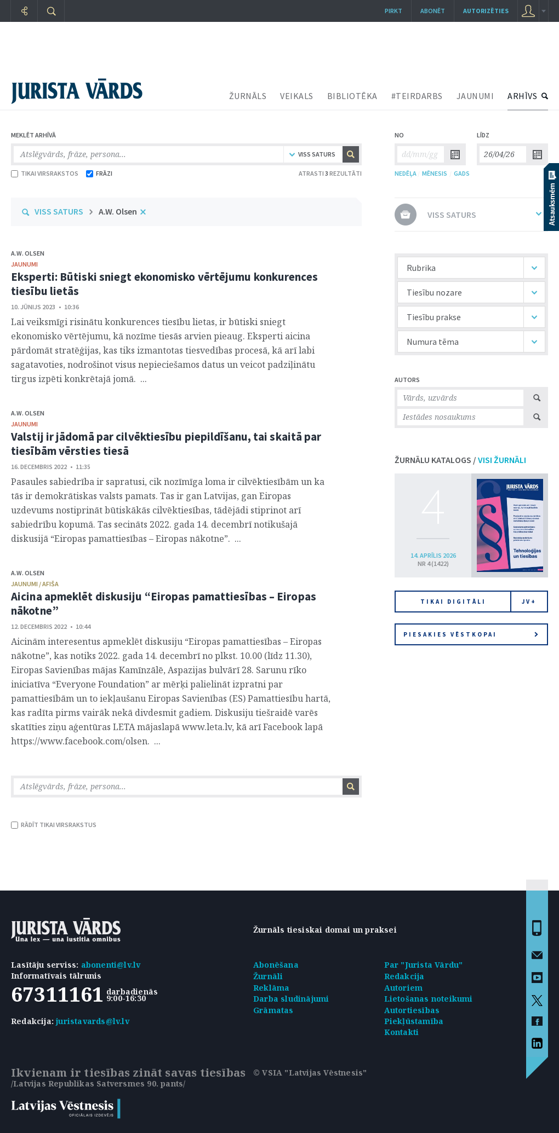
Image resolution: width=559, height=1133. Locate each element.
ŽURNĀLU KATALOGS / (460, 459)
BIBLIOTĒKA (352, 95)
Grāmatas (273, 1010)
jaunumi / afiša (35, 584)
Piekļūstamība (414, 1021)
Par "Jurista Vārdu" (423, 964)
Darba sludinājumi (291, 998)
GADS (462, 173)
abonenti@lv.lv (111, 964)
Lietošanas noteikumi (428, 998)
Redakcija (404, 976)
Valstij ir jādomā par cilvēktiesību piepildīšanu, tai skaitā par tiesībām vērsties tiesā (166, 443)
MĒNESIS (434, 173)
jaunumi (24, 264)
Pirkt (393, 11)
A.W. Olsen (118, 211)
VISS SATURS (59, 211)
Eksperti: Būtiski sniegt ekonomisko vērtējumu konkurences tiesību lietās (164, 283)
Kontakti (401, 1032)
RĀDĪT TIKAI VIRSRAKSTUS (53, 824)
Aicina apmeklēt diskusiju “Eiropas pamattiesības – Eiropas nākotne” (163, 603)
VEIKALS (296, 95)
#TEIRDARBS (417, 95)
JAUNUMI (475, 95)
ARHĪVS (522, 95)
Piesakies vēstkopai (470, 634)
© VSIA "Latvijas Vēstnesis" (310, 1072)
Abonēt (432, 11)
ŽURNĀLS (248, 95)
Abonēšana (276, 964)
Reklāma (271, 987)
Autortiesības (412, 1010)
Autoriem (403, 987)
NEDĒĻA (406, 173)
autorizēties (486, 11)
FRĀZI (99, 173)
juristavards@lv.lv (92, 1021)
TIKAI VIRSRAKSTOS (44, 173)
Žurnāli (268, 976)
